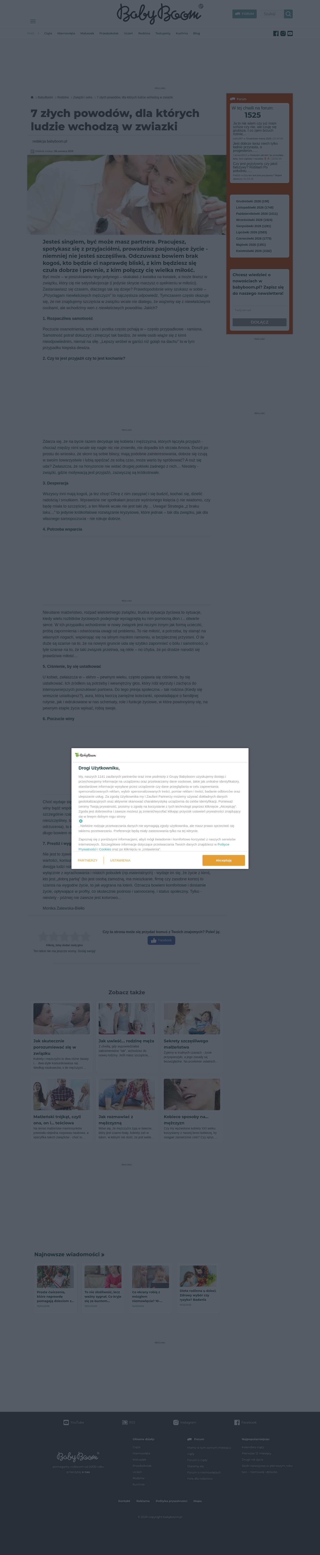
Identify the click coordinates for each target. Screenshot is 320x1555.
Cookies (105, 849)
